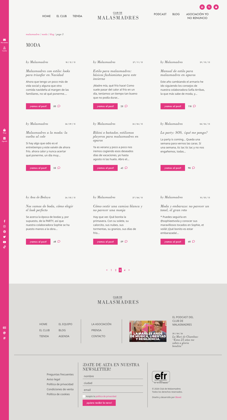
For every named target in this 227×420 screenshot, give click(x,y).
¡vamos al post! (38, 106)
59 (124, 241)
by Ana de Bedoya (38, 197)
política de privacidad (106, 396)
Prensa (96, 330)
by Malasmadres (37, 62)
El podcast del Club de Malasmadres (182, 320)
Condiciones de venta (60, 389)
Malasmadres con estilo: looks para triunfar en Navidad (48, 73)
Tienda (77, 16)
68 (191, 241)
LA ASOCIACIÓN (101, 324)
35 (56, 167)
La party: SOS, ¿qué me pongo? (184, 132)
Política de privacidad (60, 384)
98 (191, 167)
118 (192, 106)
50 (56, 106)
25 (124, 106)
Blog (176, 14)
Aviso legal (53, 379)
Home (46, 16)
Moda (45, 34)
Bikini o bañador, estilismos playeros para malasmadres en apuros (115, 136)
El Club (62, 16)
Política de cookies (58, 394)
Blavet (178, 397)
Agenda (64, 336)
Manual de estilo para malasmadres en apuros (178, 73)
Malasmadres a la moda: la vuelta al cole (47, 134)
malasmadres (33, 34)
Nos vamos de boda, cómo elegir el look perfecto (49, 208)
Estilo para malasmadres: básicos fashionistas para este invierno (114, 75)
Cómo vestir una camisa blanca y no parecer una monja (117, 208)
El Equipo (65, 324)
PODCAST (160, 14)
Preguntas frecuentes (60, 374)
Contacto (98, 336)
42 (124, 167)
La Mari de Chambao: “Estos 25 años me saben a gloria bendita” (185, 341)
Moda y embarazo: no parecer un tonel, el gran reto (185, 208)
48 (56, 241)
